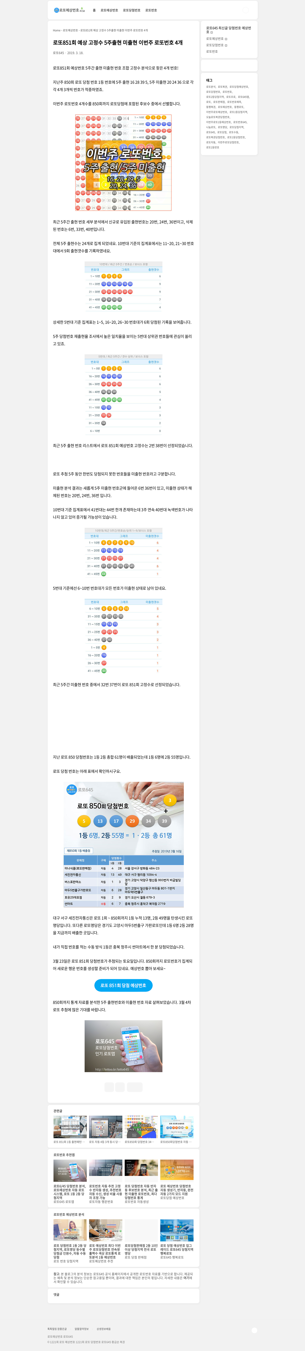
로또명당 (222, 127)
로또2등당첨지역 (215, 97)
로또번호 (151, 10)
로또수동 (233, 132)
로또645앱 (243, 97)
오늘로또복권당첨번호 (218, 117)
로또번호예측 (234, 102)
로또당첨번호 (131, 10)
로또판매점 (219, 102)
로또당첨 (222, 132)
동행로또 (239, 107)
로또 (208, 102)
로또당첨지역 (237, 127)
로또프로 (231, 97)
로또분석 (211, 86)
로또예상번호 (109, 10)
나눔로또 (211, 127)
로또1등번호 (212, 147)
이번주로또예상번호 (216, 112)
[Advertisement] (123, 722)
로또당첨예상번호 (239, 86)
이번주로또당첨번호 (228, 142)
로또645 (210, 132)
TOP (254, 1330)
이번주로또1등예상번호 (218, 122)
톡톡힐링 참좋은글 (57, 1328)
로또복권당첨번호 (215, 137)
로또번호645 (240, 122)
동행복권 (211, 107)
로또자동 (211, 142)
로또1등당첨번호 (236, 137)
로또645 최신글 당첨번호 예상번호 (228, 29)
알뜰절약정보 (82, 1328)
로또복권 (222, 86)
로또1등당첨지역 (238, 112)
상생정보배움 (104, 1328)
